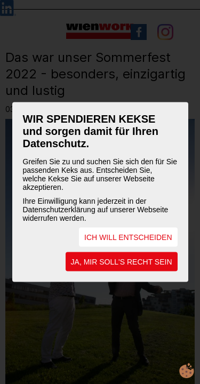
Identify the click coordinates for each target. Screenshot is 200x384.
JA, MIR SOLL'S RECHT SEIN (121, 262)
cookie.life (187, 371)
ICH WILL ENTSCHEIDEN (128, 237)
